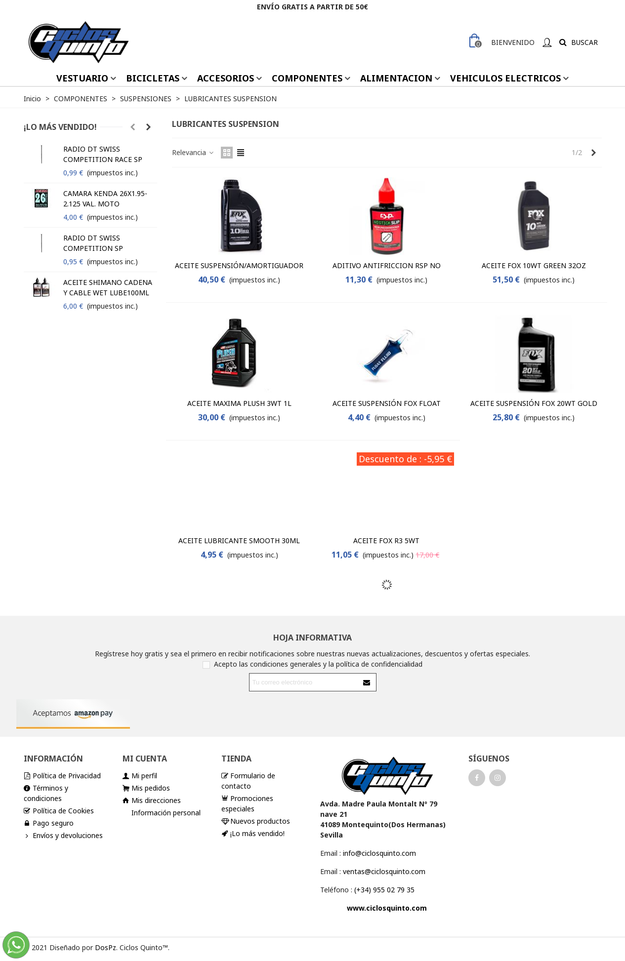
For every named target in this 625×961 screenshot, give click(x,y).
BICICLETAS (152, 78)
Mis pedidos (146, 788)
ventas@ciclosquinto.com (384, 871)
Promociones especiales (247, 803)
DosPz (105, 947)
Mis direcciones (152, 800)
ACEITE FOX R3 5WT (386, 540)
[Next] (594, 152)
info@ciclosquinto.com (379, 853)
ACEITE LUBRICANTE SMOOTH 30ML (239, 540)
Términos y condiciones (46, 793)
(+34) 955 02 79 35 (384, 889)
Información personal (166, 812)
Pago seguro (49, 823)
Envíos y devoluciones (63, 835)
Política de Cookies (59, 810)
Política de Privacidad (62, 775)
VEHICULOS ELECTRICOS (505, 78)
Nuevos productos (255, 821)
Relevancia (193, 152)
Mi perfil (140, 775)
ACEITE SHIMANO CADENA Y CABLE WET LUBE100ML (107, 287)
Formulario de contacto (248, 780)
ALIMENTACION (396, 78)
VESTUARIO (82, 78)
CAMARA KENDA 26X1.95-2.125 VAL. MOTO (105, 198)
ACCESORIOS (225, 78)
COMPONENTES (307, 78)
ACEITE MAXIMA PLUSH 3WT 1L (239, 403)
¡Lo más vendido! (60, 126)
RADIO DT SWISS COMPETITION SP (93, 243)
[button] (132, 127)
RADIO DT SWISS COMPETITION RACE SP (102, 154)
